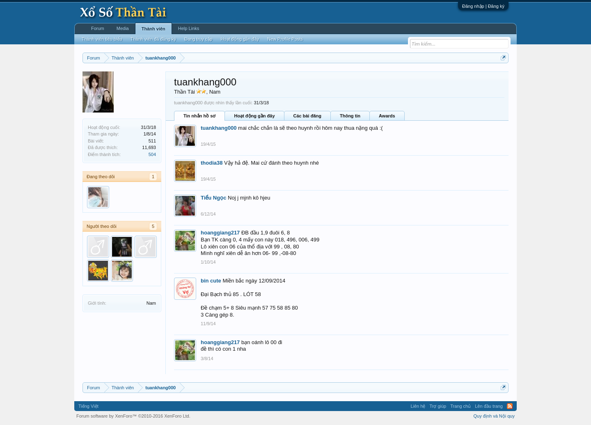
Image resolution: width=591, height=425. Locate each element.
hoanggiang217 (220, 233)
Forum (97, 28)
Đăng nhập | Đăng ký (483, 6)
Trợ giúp (437, 406)
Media (123, 28)
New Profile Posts (285, 39)
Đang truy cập (198, 39)
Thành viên (153, 28)
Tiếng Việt (88, 406)
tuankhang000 (218, 128)
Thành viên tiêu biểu (102, 39)
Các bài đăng (307, 115)
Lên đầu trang (489, 406)
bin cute (211, 281)
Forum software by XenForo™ (133, 416)
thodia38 (211, 163)
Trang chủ (460, 406)
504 (152, 154)
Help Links (188, 28)
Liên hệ (417, 406)
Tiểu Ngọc (213, 198)
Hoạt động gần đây (254, 115)
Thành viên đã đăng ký (153, 39)
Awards (387, 115)
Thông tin (350, 115)
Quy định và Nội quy (494, 416)
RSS (510, 406)
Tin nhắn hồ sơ (199, 115)
